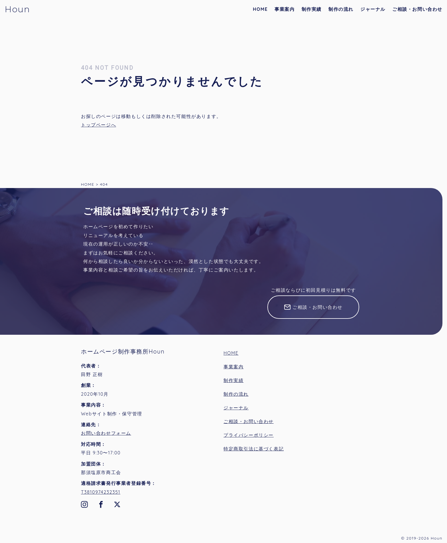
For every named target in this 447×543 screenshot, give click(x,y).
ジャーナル (372, 9)
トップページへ (98, 125)
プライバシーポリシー (249, 435)
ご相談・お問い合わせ (417, 9)
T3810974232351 (100, 492)
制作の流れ (340, 9)
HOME (260, 9)
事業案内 (284, 9)
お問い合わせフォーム (106, 433)
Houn (17, 9)
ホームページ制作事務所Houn (122, 351)
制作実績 (312, 9)
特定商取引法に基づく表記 (254, 449)
